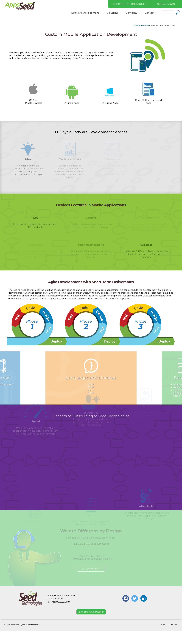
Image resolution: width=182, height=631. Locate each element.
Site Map (173, 625)
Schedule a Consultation (130, 4)
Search (178, 12)
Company (131, 12)
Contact (149, 12)
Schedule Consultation (91, 611)
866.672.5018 (166, 4)
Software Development (85, 12)
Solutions (112, 12)
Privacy (163, 625)
